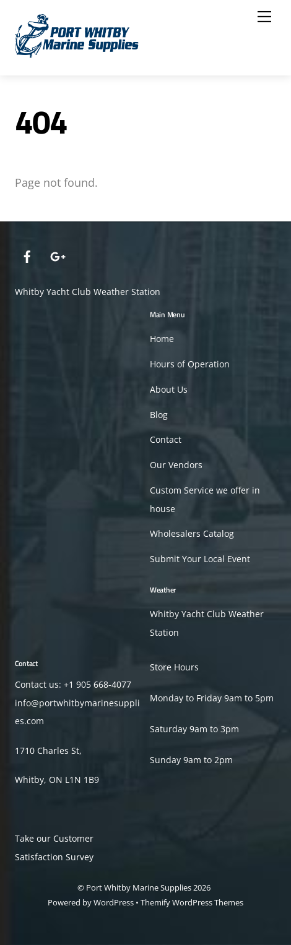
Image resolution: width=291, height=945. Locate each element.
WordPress (113, 902)
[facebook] (27, 255)
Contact (165, 439)
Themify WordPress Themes (192, 902)
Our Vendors (176, 465)
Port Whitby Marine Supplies (138, 887)
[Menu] (264, 16)
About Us (169, 389)
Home (162, 338)
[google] (57, 255)
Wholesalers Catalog (192, 533)
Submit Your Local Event (200, 559)
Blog (159, 415)
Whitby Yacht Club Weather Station (87, 291)
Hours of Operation (190, 364)
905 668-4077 (103, 684)
